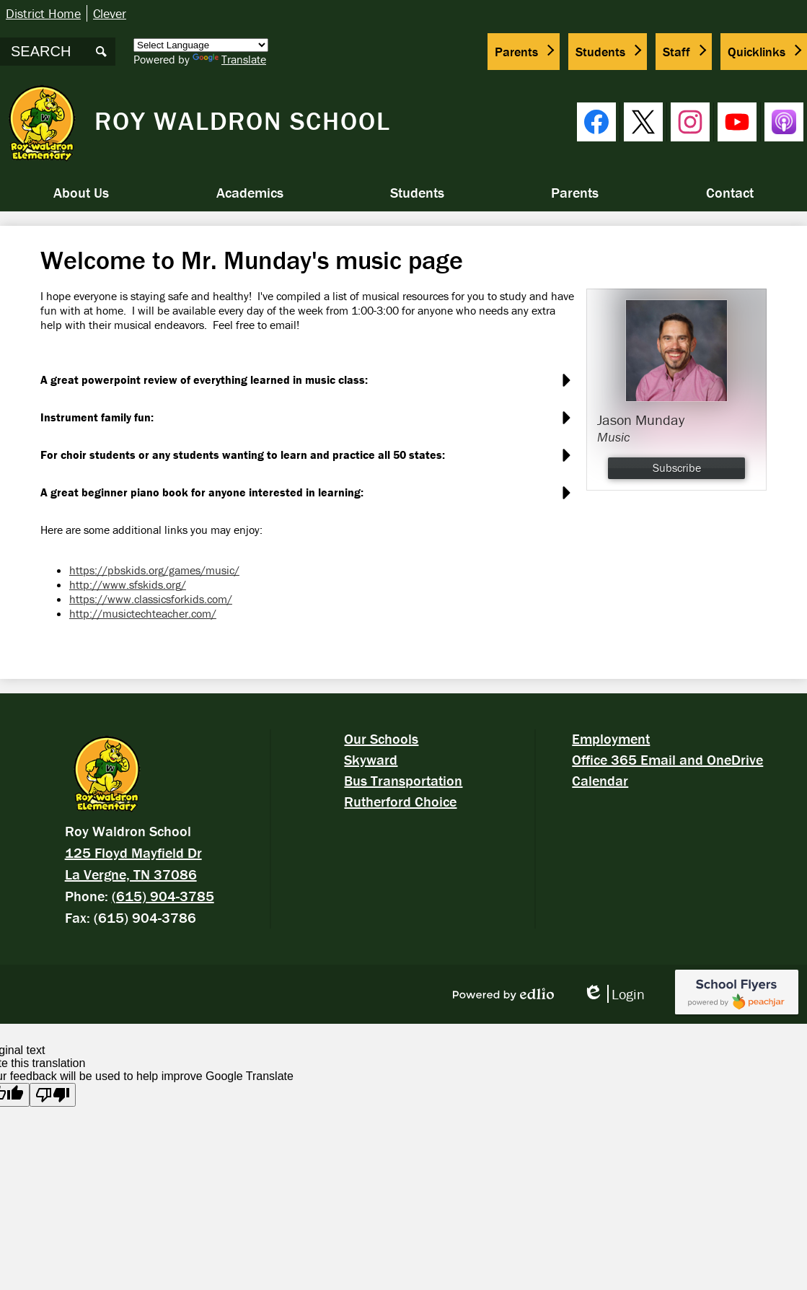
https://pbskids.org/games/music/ (154, 570)
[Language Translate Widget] (200, 45)
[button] (81, 192)
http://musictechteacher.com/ (142, 613)
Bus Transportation (403, 780)
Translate (229, 59)
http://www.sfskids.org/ (127, 584)
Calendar (600, 780)
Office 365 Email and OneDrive (667, 759)
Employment (611, 738)
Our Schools (381, 738)
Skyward (370, 759)
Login (614, 994)
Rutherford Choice (400, 801)
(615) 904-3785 (163, 896)
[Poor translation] (53, 1095)
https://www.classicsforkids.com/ (150, 599)
